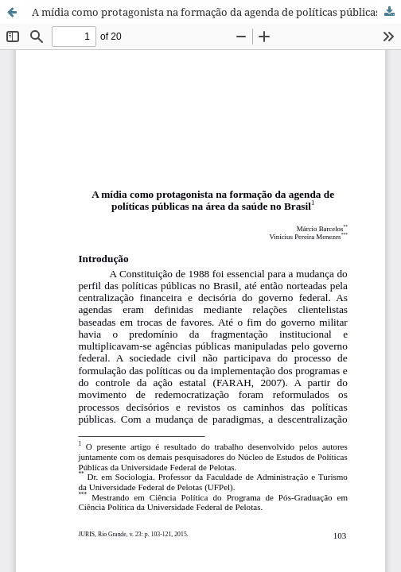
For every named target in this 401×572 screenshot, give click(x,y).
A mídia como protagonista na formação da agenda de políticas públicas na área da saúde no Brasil (216, 12)
